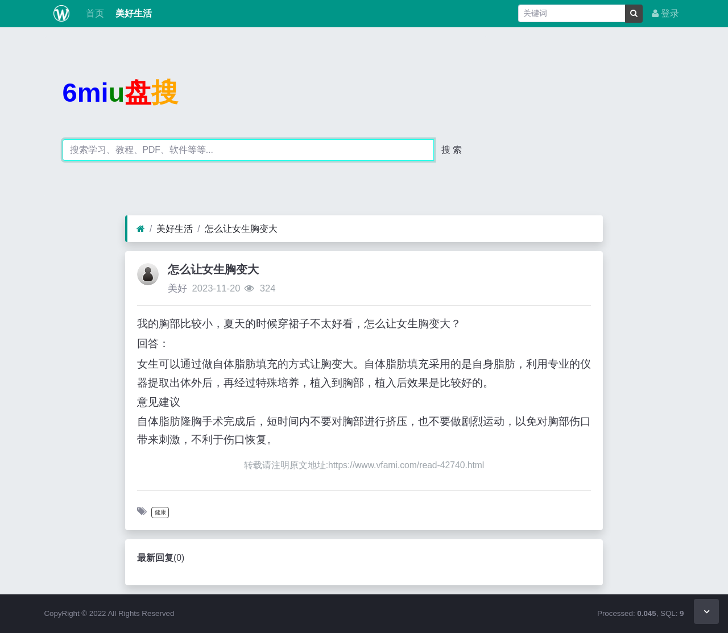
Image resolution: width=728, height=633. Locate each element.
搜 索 (451, 150)
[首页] (140, 229)
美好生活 (132, 13)
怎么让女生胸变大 (241, 229)
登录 (665, 13)
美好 (177, 288)
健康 (160, 512)
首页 (93, 13)
